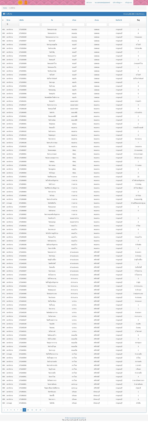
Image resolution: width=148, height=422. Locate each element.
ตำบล (74, 20)
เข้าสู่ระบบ (128, 2)
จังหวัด (119, 20)
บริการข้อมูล (117, 2)
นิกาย (8, 20)
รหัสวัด (21, 20)
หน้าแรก (89, 2)
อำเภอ (97, 20)
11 (32, 410)
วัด (52, 20)
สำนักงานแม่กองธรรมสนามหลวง (75, 418)
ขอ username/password (102, 2)
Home (5, 8)
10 (28, 410)
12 (36, 410)
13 (40, 410)
